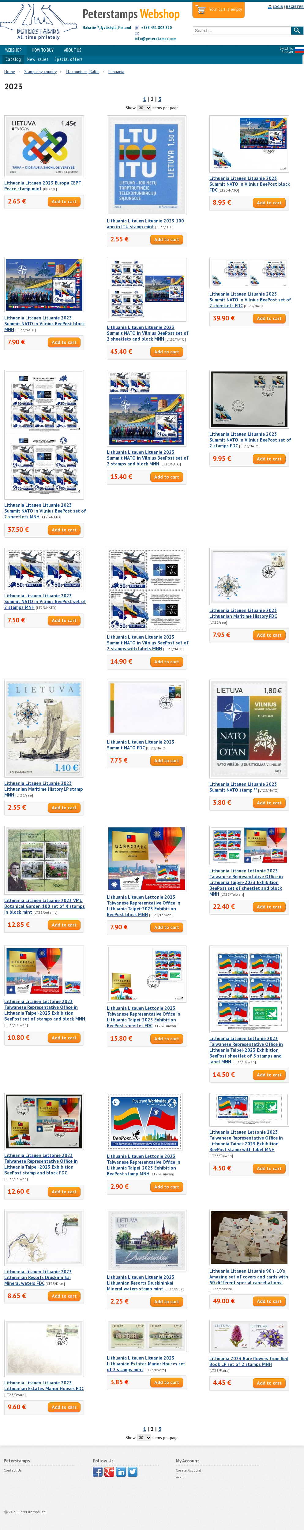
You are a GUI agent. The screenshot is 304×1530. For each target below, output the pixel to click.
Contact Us (13, 1470)
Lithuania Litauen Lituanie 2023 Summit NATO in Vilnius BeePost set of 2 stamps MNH (45, 601)
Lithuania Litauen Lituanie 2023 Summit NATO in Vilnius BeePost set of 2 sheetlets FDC (250, 299)
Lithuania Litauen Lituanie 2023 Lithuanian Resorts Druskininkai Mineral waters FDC (38, 1277)
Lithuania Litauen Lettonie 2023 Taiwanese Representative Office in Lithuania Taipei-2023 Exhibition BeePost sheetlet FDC (143, 1016)
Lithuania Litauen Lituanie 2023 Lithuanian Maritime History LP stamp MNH (43, 789)
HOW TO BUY (43, 50)
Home (9, 71)
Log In (181, 1476)
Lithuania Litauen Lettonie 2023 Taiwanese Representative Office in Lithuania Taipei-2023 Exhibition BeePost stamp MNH (143, 1165)
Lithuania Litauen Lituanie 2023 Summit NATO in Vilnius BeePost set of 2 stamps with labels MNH (148, 642)
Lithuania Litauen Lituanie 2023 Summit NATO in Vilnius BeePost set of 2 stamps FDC (250, 440)
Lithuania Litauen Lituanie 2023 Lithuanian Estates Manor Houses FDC (44, 1385)
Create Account (188, 1470)
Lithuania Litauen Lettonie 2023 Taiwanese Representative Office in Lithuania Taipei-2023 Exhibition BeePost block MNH (143, 905)
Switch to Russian (286, 50)
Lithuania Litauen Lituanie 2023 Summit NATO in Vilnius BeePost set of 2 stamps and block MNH (148, 458)
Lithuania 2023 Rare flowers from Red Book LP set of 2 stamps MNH (248, 1361)
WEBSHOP (13, 50)
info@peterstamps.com (155, 38)
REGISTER (295, 6)
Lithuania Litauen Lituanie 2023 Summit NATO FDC (141, 745)
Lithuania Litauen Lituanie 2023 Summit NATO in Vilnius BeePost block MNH (44, 323)
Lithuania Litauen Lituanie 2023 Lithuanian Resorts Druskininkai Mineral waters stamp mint (141, 1283)
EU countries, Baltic (82, 71)
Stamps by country (40, 71)
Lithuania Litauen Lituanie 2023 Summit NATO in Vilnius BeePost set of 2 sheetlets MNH (45, 511)
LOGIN (278, 6)
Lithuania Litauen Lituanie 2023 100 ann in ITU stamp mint (145, 224)
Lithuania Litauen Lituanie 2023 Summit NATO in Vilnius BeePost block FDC (249, 184)
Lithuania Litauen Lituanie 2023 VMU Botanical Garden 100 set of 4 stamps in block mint (44, 906)
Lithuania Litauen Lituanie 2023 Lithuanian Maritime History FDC (243, 613)
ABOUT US (72, 50)
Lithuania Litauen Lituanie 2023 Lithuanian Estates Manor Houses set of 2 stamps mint (146, 1363)
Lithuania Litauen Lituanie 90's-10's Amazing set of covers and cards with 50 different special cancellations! (248, 1277)
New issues (37, 59)
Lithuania (116, 71)
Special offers (68, 59)
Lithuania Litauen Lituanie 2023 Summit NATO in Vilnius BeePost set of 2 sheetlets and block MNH (148, 333)
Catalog (13, 59)
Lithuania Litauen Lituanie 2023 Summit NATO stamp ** (243, 787)
